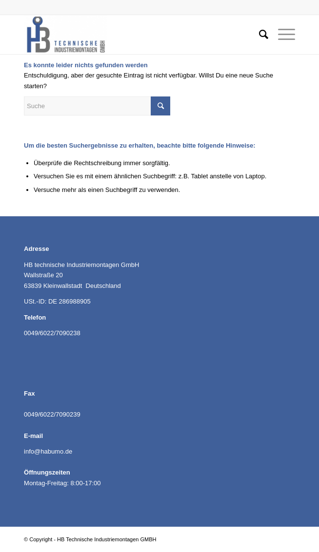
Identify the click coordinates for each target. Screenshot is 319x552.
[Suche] (258, 34)
